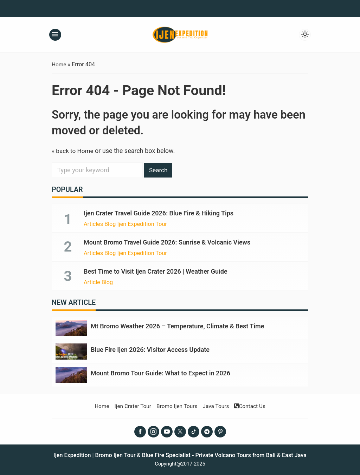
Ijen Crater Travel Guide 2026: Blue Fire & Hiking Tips (158, 213)
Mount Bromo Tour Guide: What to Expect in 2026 (160, 371)
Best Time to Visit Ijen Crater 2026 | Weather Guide (155, 271)
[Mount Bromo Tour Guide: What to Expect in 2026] (71, 373)
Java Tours (217, 404)
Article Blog (98, 282)
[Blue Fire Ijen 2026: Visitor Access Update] (71, 350)
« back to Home (74, 150)
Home (98, 404)
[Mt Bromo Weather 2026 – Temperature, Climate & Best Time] (71, 327)
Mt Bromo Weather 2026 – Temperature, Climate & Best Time (177, 325)
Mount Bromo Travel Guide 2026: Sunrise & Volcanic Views (167, 242)
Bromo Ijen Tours (176, 404)
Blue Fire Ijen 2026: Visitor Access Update (150, 348)
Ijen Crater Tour (130, 404)
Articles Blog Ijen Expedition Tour (125, 224)
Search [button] (159, 170)
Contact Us (253, 404)
